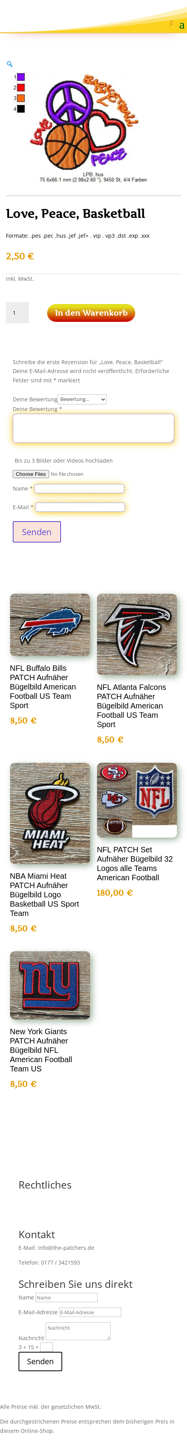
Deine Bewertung (35, 399)
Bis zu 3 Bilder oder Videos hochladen (64, 460)
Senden (37, 531)
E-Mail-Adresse (38, 1312)
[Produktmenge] (17, 313)
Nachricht (31, 1338)
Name (23, 488)
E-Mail (23, 507)
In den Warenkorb (91, 313)
